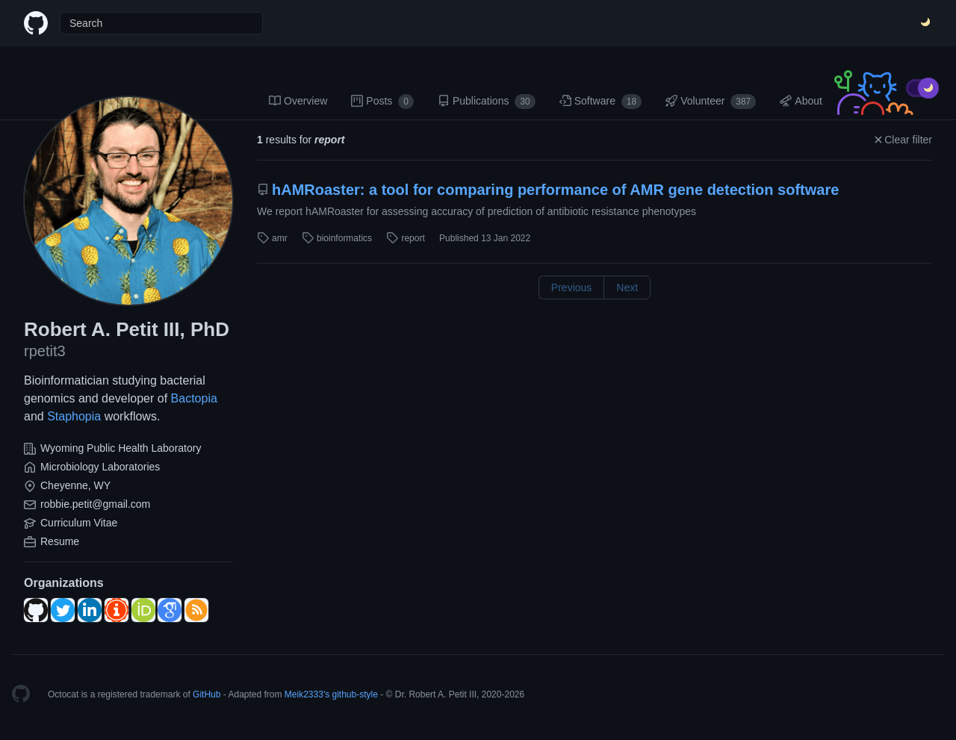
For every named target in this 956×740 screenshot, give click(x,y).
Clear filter (902, 140)
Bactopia (194, 398)
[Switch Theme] (926, 23)
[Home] (36, 23)
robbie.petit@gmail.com (95, 504)
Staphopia (74, 416)
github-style (355, 694)
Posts (382, 101)
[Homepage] (21, 694)
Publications (487, 101)
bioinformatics (337, 238)
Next (627, 287)
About (801, 101)
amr (272, 238)
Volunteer (710, 101)
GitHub (206, 694)
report (405, 238)
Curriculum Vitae (78, 523)
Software (600, 101)
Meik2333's (307, 694)
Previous (571, 287)
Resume (59, 541)
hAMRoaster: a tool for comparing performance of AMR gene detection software (548, 189)
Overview (298, 101)
